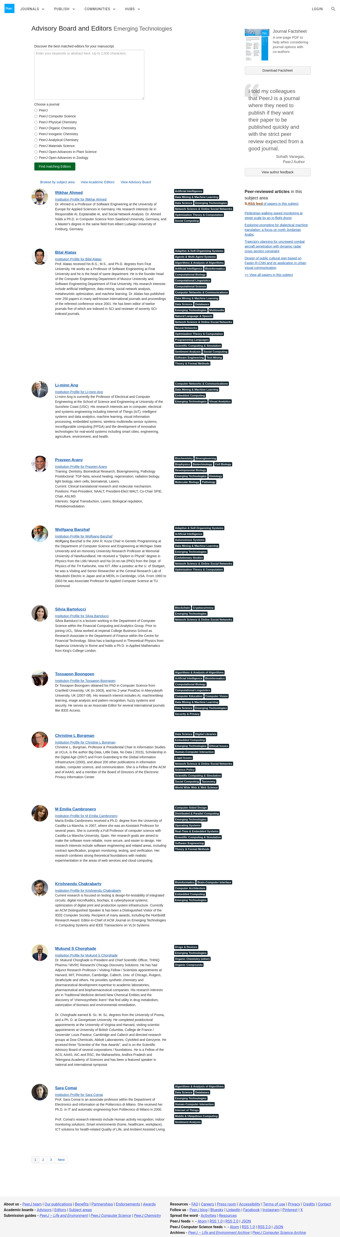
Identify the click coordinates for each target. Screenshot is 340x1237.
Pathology (208, 482)
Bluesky (216, 1210)
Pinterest (290, 1210)
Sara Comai (66, 1088)
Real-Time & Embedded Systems (197, 831)
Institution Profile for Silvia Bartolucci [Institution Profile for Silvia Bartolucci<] (82, 616)
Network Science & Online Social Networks (203, 209)
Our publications (58, 1204)
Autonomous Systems (190, 540)
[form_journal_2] (35, 116)
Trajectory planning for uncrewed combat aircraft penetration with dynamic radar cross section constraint (275, 246)
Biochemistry (184, 458)
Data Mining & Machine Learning (196, 197)
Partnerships (102, 1204)
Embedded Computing (190, 395)
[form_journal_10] (35, 151)
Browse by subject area (57, 182)
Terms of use (274, 1204)
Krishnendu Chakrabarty (78, 884)
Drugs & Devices (186, 947)
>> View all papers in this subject (269, 275)
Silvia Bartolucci (70, 609)
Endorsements (128, 1204)
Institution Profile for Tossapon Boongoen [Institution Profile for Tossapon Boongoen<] (85, 681)
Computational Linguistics (192, 280)
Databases (202, 304)
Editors (60, 1210)
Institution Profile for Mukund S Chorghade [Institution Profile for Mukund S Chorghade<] (86, 955)
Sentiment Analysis (188, 351)
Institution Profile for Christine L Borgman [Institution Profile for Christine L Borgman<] (85, 742)
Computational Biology (190, 274)
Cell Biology (223, 464)
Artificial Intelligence (189, 191)
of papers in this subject (272, 204)
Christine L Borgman (75, 735)
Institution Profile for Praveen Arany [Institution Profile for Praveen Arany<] (81, 467)
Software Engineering (189, 357)
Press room (226, 1204)
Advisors (44, 1210)
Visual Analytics (220, 401)
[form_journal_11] (35, 157)
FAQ (194, 1204)
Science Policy (185, 769)
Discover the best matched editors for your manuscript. (74, 46)
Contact (324, 1204)
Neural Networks (186, 328)
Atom (202, 1221)
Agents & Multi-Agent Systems (195, 256)
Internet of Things (187, 1110)
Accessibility (249, 1204)
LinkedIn (233, 1210)
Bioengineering (205, 458)
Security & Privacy (187, 714)
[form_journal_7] (35, 145)
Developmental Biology (190, 470)
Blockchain (182, 607)
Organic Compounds (189, 964)
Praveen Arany (69, 460)
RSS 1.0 (215, 1221)
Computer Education (189, 696)
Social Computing (187, 220)
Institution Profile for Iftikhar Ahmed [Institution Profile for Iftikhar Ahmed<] (81, 199)
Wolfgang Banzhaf (72, 529)
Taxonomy (208, 781)
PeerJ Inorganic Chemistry (58, 134)
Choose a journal (46, 104)
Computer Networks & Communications (201, 292)
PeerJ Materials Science (57, 146)
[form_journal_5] (35, 134)
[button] (32, 9)
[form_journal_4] (35, 128)
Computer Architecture (190, 888)
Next (61, 1160)
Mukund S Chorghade (75, 948)
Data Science (184, 203)
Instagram (271, 1210)
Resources (228, 1215)
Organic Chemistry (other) (192, 959)
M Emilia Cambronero (75, 809)
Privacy (294, 1204)
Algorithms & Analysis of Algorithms (199, 262)
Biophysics (182, 464)
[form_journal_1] (35, 110)
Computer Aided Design (191, 807)
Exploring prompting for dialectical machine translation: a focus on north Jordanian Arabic (276, 229)
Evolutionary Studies (189, 557)
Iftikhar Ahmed (69, 192)
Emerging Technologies (211, 203)
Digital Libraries (205, 734)
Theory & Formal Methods (192, 363)
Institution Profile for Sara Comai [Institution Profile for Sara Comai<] (79, 1095)
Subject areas (80, 1210)
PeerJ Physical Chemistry (58, 122)
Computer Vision (216, 696)
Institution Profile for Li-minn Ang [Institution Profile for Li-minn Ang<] (79, 392)
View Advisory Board (136, 182)
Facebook (251, 1210)
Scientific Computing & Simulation (198, 345)
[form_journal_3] (35, 122)
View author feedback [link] (277, 172)
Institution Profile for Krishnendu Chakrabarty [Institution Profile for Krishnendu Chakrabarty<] (88, 890)
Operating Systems (188, 825)
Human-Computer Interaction (194, 752)
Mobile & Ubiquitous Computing (196, 1116)
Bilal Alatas (66, 252)
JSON (246, 1221)
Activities (208, 1215)
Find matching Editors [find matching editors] (55, 166)
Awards (149, 1204)
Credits (309, 1204)
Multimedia (216, 310)
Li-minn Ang (66, 385)
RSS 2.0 (231, 1221)
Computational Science (190, 286)
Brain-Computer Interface (214, 882)
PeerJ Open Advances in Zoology (63, 158)
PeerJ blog (199, 1210)
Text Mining (214, 357)
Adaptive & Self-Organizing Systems (199, 251)
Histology (215, 476)
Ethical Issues (218, 746)
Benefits (82, 1204)
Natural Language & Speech (193, 316)
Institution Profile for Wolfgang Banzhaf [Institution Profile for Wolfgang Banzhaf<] (84, 536)
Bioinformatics (215, 268)
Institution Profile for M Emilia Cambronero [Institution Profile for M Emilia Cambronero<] (86, 816)
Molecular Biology (187, 482)
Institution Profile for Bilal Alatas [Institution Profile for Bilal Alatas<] (78, 259)
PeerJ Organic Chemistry (57, 128)
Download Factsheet (278, 70)
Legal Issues (183, 757)
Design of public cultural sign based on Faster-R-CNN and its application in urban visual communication (275, 263)
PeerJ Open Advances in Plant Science (68, 152)
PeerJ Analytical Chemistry (59, 140)
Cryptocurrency (203, 607)
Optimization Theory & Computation (199, 214)
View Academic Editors (97, 182)
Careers (207, 1204)
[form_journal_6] (35, 140)
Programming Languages (192, 339)
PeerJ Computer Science (57, 116)
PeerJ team (32, 1204)
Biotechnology (202, 464)
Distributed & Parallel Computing (197, 813)
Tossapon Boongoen (75, 674)
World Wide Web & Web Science (196, 787)
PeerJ (43, 110)
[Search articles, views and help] (333, 9)
